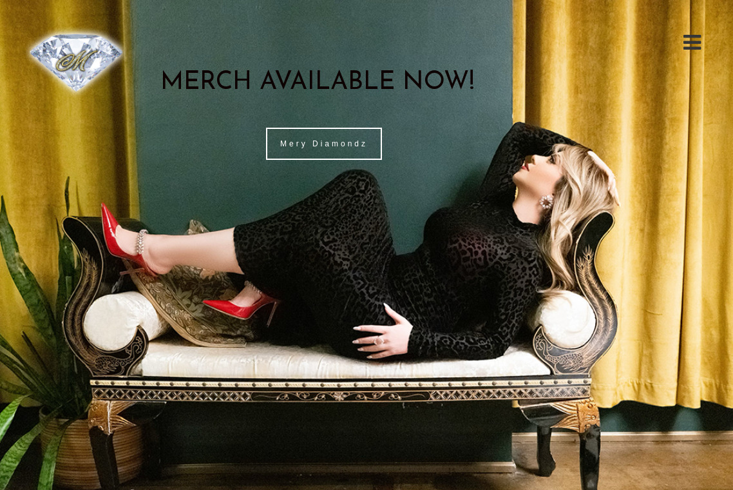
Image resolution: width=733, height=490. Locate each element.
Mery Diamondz (324, 143)
